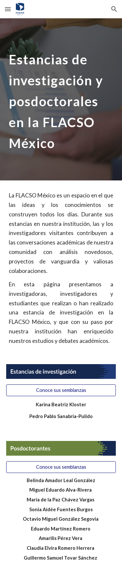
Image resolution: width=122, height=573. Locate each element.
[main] (61, 99)
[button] (8, 9)
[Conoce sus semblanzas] (61, 390)
